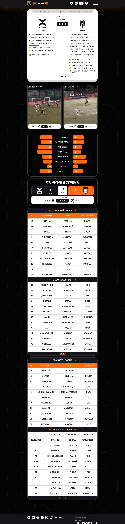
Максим (68, 242)
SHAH (88, 445)
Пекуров (55, 482)
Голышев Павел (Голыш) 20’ (42, 47)
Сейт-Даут (68, 247)
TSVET (89, 386)
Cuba (87, 322)
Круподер (47, 343)
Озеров (47, 301)
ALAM (88, 450)
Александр (68, 274)
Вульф (87, 274)
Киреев (47, 253)
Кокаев (46, 370)
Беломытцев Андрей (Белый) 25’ (43, 51)
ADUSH (88, 408)
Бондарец (46, 418)
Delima (88, 376)
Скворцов (47, 237)
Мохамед (68, 317)
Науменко (55, 488)
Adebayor (88, 493)
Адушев (46, 408)
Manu (89, 413)
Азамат (68, 333)
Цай (47, 327)
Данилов (47, 322)
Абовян (47, 311)
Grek (87, 242)
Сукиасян (55, 434)
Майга (47, 317)
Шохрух (73, 445)
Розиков (55, 445)
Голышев (47, 263)
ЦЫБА (88, 306)
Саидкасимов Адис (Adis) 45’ (81, 46)
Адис (73, 456)
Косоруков (47, 285)
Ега (87, 295)
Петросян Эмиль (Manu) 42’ (80, 34)
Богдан (68, 349)
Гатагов (55, 439)
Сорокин (55, 472)
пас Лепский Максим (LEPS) (82, 37)
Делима (69, 376)
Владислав (68, 322)
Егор (68, 295)
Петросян (46, 413)
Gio (89, 402)
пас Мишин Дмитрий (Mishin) (43, 37)
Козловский (55, 466)
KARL (88, 392)
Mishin (87, 226)
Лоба (88, 290)
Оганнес (72, 434)
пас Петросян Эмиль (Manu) (82, 43)
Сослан (73, 439)
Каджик (88, 461)
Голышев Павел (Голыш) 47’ (40, 34)
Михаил (72, 482)
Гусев (47, 231)
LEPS (88, 424)
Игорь (68, 253)
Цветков (46, 386)
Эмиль (69, 413)
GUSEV (87, 231)
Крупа (87, 343)
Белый (87, 258)
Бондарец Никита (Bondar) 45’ (84, 68)
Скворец (87, 237)
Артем (73, 450)
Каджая (55, 461)
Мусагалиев (47, 333)
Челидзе (46, 402)
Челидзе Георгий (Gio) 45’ (80, 40)
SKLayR (88, 477)
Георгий (68, 221)
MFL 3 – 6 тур (62, 18)
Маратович (88, 439)
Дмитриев (47, 295)
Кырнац (47, 221)
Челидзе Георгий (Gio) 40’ (82, 65)
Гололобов (47, 290)
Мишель (72, 493)
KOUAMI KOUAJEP (46, 392)
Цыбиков (47, 306)
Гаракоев (47, 247)
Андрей (68, 258)
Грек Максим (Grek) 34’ (40, 55)
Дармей (46, 376)
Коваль (46, 397)
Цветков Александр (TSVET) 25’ (83, 59)
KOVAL (89, 397)
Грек (47, 242)
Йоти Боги (55, 493)
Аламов (55, 450)
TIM (88, 472)
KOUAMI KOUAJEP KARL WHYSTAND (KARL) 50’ (84, 71)
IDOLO (88, 301)
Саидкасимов (55, 456)
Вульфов (47, 274)
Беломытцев (47, 258)
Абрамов (47, 338)
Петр (68, 269)
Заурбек (69, 370)
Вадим (68, 327)
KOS (88, 285)
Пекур (88, 482)
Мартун (68, 311)
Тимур (73, 472)
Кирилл (69, 397)
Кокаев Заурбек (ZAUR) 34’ (81, 62)
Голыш (87, 263)
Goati (88, 466)
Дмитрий (68, 226)
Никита (69, 418)
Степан (68, 301)
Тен (47, 269)
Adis (88, 456)
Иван (68, 231)
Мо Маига (87, 317)
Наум (88, 488)
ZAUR (88, 370)
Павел (68, 263)
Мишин (47, 226)
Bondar (89, 418)
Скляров (55, 477)
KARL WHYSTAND (69, 392)
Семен (69, 381)
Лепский (46, 424)
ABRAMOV (88, 381)
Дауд (87, 247)
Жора (87, 221)
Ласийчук (46, 349)
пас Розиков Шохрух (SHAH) (82, 49)
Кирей (87, 253)
